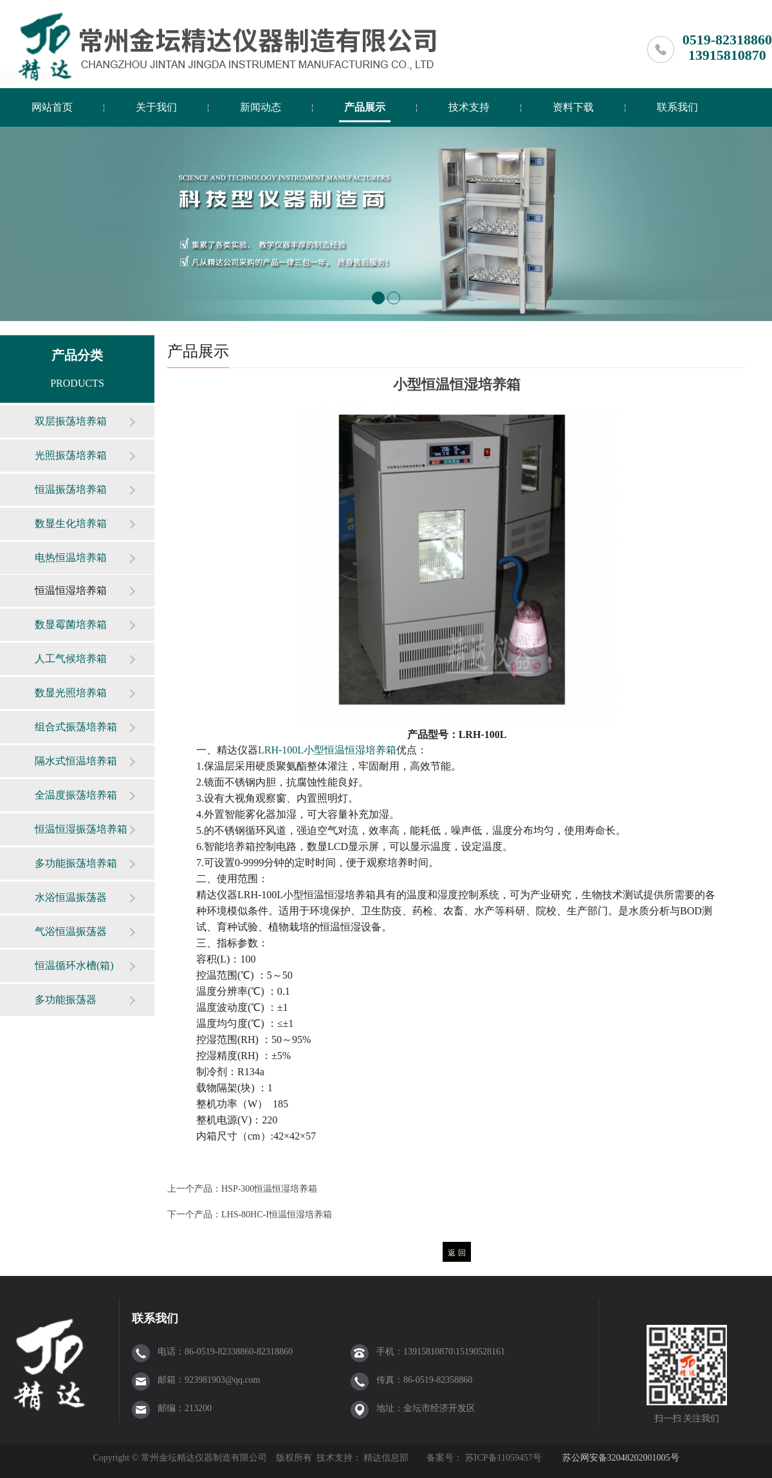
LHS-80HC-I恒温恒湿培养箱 (276, 1214)
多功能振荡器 (65, 999)
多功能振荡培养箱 (76, 863)
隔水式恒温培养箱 (76, 760)
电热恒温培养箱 (71, 557)
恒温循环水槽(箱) (74, 965)
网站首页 (52, 107)
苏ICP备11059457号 (502, 1458)
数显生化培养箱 (71, 523)
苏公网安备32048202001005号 (620, 1458)
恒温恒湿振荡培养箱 (81, 829)
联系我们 (677, 107)
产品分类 (77, 355)
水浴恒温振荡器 (71, 897)
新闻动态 (260, 107)
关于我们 (156, 107)
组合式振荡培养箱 (76, 726)
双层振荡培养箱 (71, 421)
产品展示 (364, 107)
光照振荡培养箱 (71, 455)
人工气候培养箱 (71, 658)
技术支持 (469, 107)
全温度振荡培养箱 (76, 795)
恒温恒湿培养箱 (71, 590)
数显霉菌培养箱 (71, 624)
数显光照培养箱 (71, 692)
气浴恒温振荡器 (71, 931)
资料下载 (573, 107)
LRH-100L (327, 749)
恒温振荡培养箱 (71, 489)
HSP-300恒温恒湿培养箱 (269, 1189)
